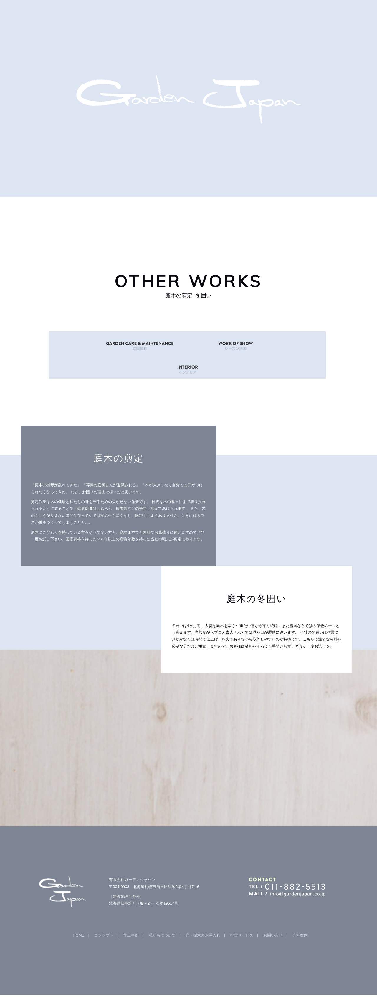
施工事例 (131, 912)
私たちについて (162, 912)
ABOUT (188, 212)
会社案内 (300, 912)
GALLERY (123, 212)
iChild (263, 985)
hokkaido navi (246, 985)
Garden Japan (155, 985)
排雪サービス (241, 912)
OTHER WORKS (254, 212)
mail (319, 212)
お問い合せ (273, 912)
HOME (57, 212)
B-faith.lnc (225, 985)
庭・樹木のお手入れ (203, 912)
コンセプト (104, 912)
